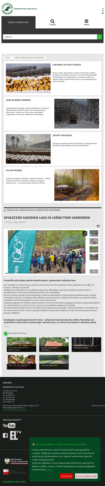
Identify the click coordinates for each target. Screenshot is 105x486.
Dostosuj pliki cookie (86, 476)
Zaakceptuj (66, 476)
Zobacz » (7, 326)
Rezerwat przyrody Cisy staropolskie (18, 349)
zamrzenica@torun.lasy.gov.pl (14, 410)
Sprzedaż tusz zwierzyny (19, 365)
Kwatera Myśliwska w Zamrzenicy (49, 349)
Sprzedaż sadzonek (49, 365)
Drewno (8, 58)
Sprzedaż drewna (80, 348)
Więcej (49, 469)
